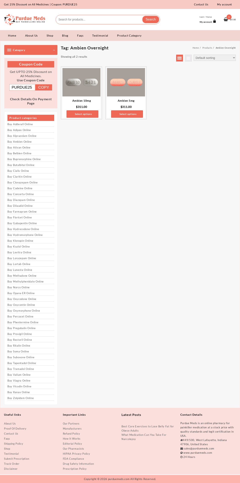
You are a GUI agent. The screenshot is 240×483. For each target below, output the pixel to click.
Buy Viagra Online (19, 380)
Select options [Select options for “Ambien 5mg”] (128, 114)
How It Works (72, 438)
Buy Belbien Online (19, 153)
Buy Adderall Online (20, 124)
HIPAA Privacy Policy (76, 453)
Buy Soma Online (18, 351)
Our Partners (71, 423)
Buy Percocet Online (20, 316)
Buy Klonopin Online (20, 240)
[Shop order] (215, 58)
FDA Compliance (73, 458)
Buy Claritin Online (19, 176)
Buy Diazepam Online (21, 200)
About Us (10, 423)
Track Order (11, 463)
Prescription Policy (75, 468)
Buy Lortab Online (19, 264)
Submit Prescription (16, 458)
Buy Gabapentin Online (22, 223)
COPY (43, 87)
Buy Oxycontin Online (21, 304)
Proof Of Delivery (15, 428)
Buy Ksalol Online (18, 246)
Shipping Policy (13, 443)
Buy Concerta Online (20, 194)
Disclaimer (11, 468)
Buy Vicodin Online (19, 386)
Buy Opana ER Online (21, 293)
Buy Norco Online (18, 287)
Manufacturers (72, 428)
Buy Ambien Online (19, 141)
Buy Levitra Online (19, 252)
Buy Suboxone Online (20, 357)
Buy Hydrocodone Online (23, 229)
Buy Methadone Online (22, 275)
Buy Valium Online (19, 374)
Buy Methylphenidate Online (25, 281)
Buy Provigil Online (19, 334)
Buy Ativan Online (19, 147)
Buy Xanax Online (18, 392)
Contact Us (11, 433)
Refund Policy (71, 433)
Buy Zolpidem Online (20, 398)
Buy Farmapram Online (22, 211)
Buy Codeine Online (20, 188)
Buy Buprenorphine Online (24, 159)
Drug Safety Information (78, 463)
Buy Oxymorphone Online (23, 310)
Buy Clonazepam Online (22, 182)
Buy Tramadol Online (20, 368)
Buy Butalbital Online (21, 165)
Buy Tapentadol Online (21, 363)
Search (151, 19)
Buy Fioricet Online (19, 217)
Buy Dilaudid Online (20, 205)
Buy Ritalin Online (18, 345)
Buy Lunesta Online (19, 269)
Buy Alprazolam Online (22, 135)
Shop (7, 448)
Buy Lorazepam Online (21, 258)
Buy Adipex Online (19, 130)
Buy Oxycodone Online (21, 299)
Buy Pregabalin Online (21, 328)
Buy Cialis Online (18, 170)
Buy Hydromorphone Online (25, 234)
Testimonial (11, 453)
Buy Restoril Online (19, 339)
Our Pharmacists (73, 448)
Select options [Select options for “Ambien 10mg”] (83, 114)
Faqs (7, 438)
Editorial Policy (72, 443)
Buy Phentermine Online (22, 322)
